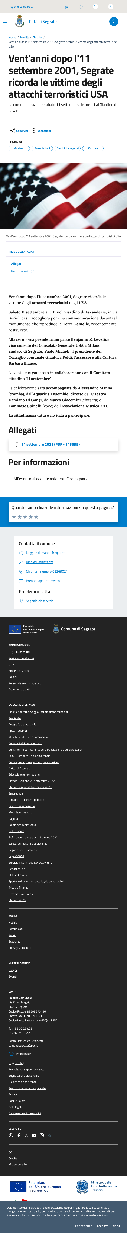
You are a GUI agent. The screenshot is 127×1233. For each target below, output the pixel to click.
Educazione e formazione (24, 774)
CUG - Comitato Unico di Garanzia (29, 755)
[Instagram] (41, 1136)
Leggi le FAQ (16, 1063)
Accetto (103, 1226)
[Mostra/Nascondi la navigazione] (5, 21)
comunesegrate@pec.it (23, 1045)
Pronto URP (20, 1053)
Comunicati (16, 929)
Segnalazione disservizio (24, 1075)
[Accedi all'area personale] (110, 6)
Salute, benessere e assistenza (28, 843)
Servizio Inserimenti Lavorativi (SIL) (31, 862)
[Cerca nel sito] (113, 21)
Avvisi (12, 935)
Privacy (13, 1094)
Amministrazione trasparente (27, 1088)
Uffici (12, 664)
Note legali (15, 1107)
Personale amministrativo (25, 683)
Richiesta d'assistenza (23, 1081)
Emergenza (16, 793)
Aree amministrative (21, 658)
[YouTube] (34, 1136)
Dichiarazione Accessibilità (25, 1113)
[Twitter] (26, 1136)
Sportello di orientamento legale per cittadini (36, 881)
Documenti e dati (19, 689)
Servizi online (17, 868)
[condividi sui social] (19, 130)
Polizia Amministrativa (23, 824)
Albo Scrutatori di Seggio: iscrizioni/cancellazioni (38, 711)
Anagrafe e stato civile (22, 724)
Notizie (37, 37)
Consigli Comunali (20, 947)
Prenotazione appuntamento (26, 1069)
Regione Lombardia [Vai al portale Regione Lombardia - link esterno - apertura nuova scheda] (21, 6)
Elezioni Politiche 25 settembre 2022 (32, 781)
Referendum (16, 831)
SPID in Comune (19, 875)
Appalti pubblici (18, 730)
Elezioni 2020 (17, 900)
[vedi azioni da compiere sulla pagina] (41, 130)
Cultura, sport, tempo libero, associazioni (34, 762)
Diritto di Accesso (19, 768)
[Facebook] (18, 1136)
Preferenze (83, 1226)
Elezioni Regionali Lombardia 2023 (30, 787)
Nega (116, 1226)
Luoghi (13, 970)
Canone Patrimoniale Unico (25, 743)
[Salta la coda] (67, 6)
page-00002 (16, 856)
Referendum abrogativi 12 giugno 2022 (33, 837)
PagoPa (13, 818)
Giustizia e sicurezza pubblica (26, 799)
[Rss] (49, 1136)
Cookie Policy (17, 1100)
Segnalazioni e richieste (23, 850)
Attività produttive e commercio (28, 737)
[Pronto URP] (81, 6)
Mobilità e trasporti (20, 812)
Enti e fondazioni (19, 670)
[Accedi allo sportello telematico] (95, 6)
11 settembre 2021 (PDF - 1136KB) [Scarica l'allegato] (50, 444)
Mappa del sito (18, 1164)
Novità (24, 37)
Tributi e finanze (18, 887)
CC (10, 1152)
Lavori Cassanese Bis (22, 806)
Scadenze (14, 941)
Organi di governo (19, 651)
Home (12, 37)
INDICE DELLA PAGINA (63, 252)
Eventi (13, 976)
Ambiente (15, 718)
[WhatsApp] (11, 1136)
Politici (13, 677)
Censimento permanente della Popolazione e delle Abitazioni (46, 749)
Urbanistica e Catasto (22, 894)
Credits (13, 1158)
